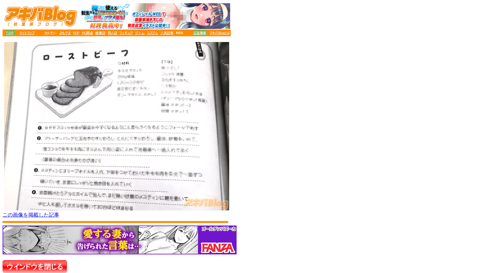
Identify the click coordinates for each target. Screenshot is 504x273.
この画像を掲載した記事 (31, 215)
